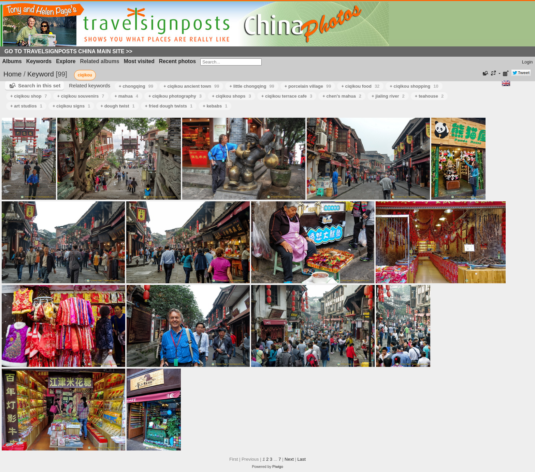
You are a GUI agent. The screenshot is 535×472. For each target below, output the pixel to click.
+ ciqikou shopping (414, 86)
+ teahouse (429, 96)
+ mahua (126, 96)
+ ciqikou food (360, 86)
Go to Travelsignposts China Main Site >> (68, 51)
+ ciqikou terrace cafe (287, 96)
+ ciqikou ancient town (191, 86)
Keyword (40, 74)
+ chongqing (136, 86)
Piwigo (277, 466)
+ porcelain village (308, 86)
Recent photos (177, 61)
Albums (12, 61)
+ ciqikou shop (28, 96)
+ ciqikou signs (71, 106)
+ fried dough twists (168, 106)
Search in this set (39, 85)
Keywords (39, 61)
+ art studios (26, 106)
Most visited (139, 61)
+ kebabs (215, 106)
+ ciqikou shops (231, 96)
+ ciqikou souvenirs (80, 96)
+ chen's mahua (341, 96)
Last (301, 459)
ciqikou (85, 75)
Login (527, 62)
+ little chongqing (251, 86)
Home (12, 74)
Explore (65, 61)
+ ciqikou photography (175, 96)
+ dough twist (117, 106)
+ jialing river (388, 96)
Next (289, 459)
